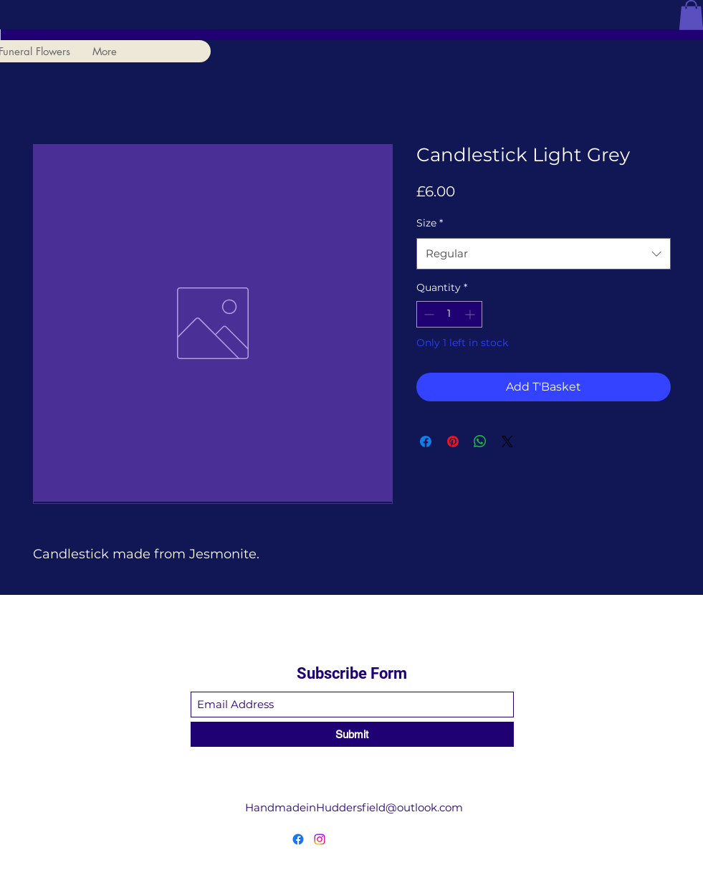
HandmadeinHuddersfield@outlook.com (354, 807)
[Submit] (352, 734)
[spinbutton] (449, 314)
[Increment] (471, 314)
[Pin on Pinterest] (453, 441)
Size (429, 222)
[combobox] (543, 253)
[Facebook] (298, 839)
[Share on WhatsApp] (480, 441)
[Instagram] (319, 839)
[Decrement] (427, 314)
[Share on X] (507, 441)
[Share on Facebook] (425, 441)
